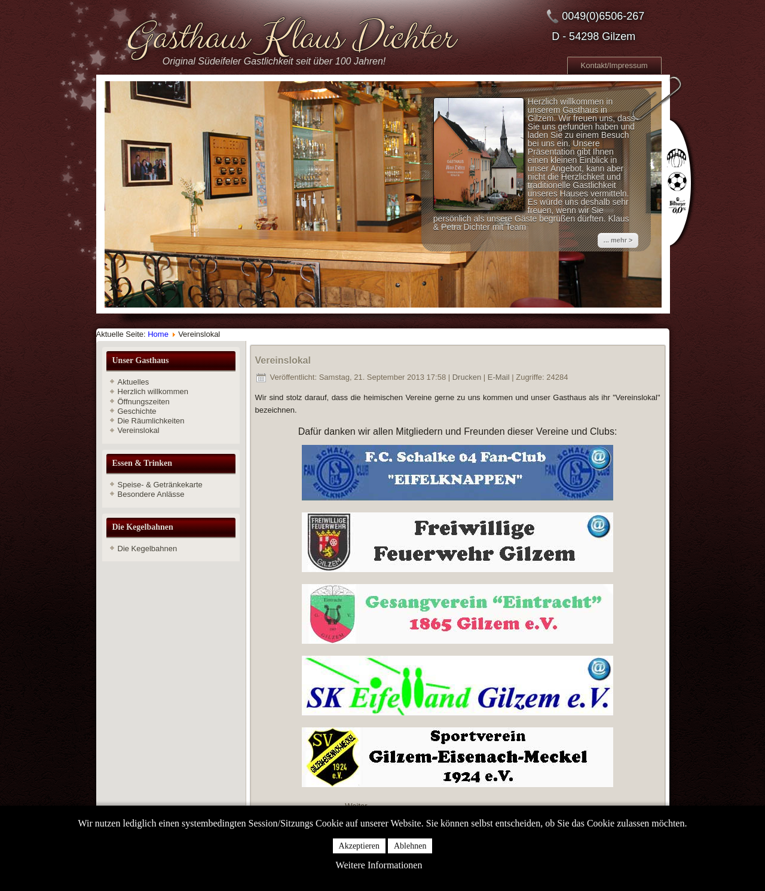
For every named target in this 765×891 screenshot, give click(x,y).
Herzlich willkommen (153, 391)
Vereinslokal (139, 430)
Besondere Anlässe (151, 494)
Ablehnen (410, 845)
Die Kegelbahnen (148, 548)
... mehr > (618, 240)
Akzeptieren (359, 845)
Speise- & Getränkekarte (160, 484)
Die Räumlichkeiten (151, 420)
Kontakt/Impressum (614, 65)
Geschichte (137, 411)
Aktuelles (133, 381)
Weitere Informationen (379, 865)
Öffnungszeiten (144, 401)
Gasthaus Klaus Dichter (288, 37)
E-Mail (500, 377)
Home (158, 334)
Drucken (468, 377)
